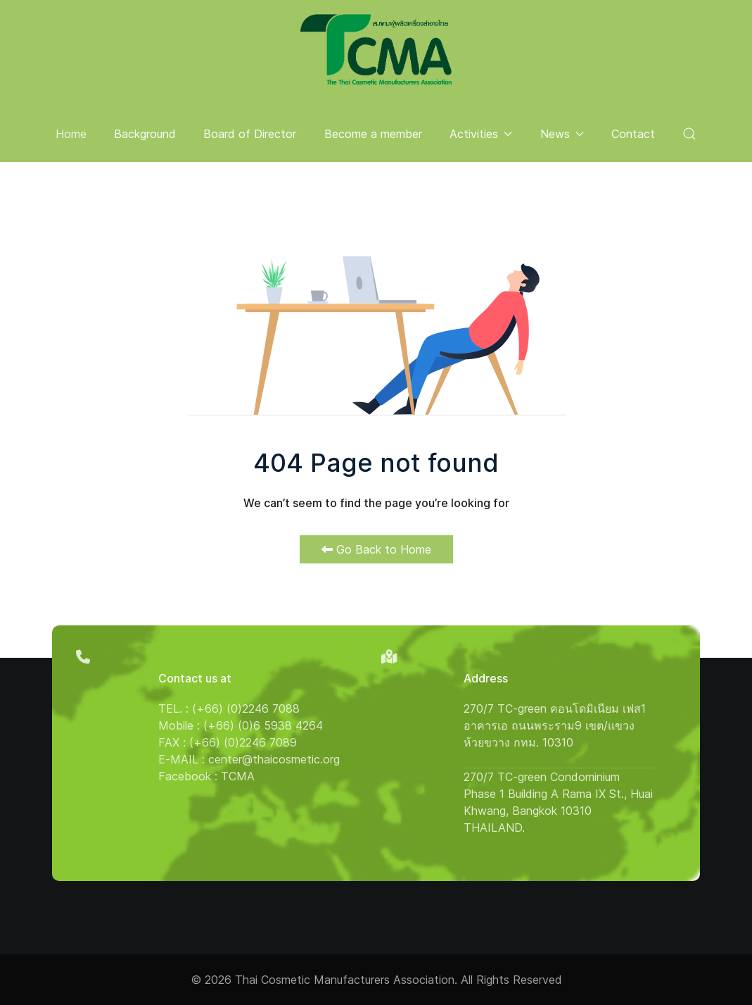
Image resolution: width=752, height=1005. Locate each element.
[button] (690, 134)
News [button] (562, 134)
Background (145, 134)
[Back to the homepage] (376, 49)
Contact (633, 134)
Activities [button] (481, 134)
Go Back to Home (376, 549)
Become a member (373, 134)
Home (71, 134)
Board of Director (249, 134)
